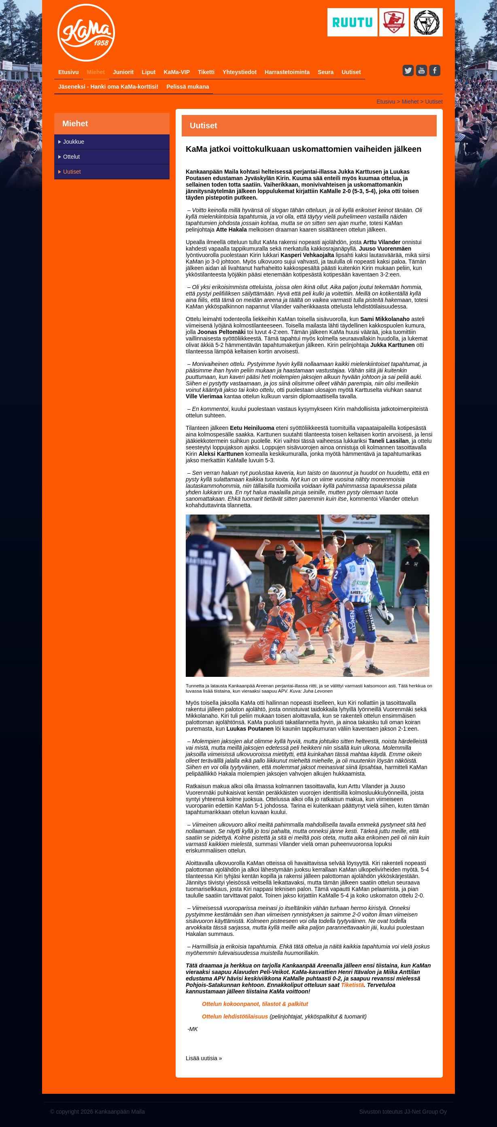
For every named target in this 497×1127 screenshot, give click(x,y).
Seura (325, 72)
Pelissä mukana (187, 86)
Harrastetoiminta (287, 72)
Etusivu (68, 72)
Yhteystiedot (240, 72)
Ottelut (71, 156)
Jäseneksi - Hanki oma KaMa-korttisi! (108, 86)
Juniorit (123, 72)
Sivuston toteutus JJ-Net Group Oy (403, 1111)
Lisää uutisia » (204, 1058)
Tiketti (206, 72)
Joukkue (73, 141)
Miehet (96, 72)
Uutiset (351, 72)
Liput (148, 72)
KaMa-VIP (177, 72)
